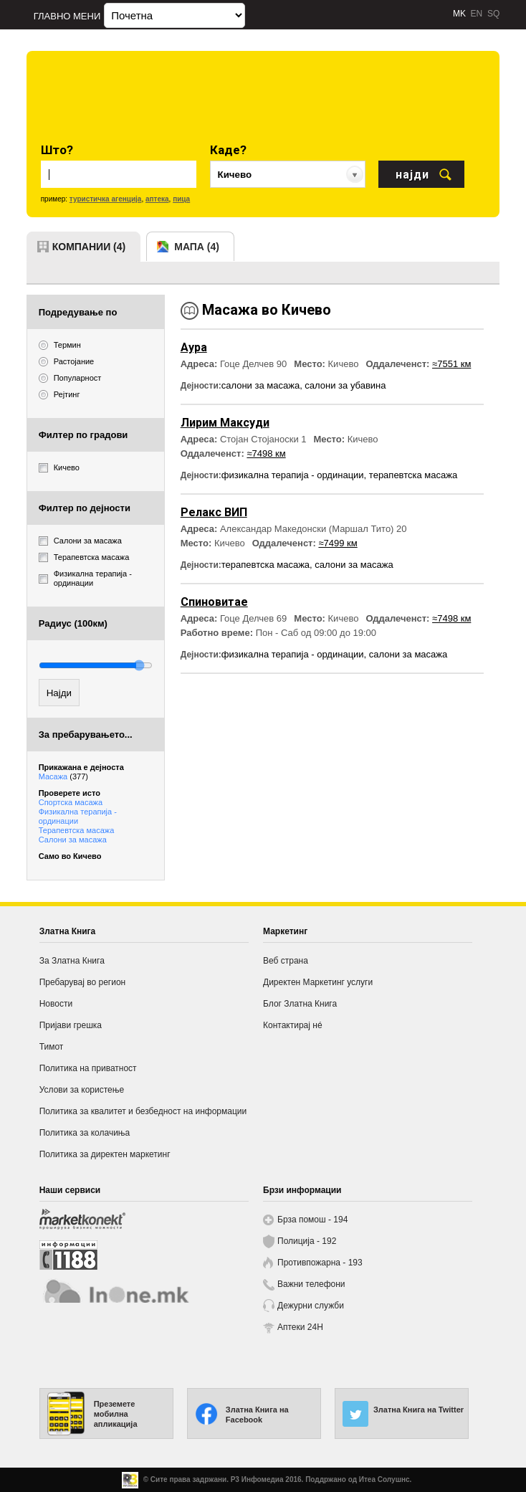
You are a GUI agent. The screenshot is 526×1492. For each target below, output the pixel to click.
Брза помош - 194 (312, 1220)
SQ (493, 14)
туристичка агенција (106, 199)
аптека (157, 199)
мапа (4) (196, 246)
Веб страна (285, 961)
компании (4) (89, 246)
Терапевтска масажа (77, 830)
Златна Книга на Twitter (418, 1409)
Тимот (51, 1047)
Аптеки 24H (300, 1327)
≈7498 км (266, 453)
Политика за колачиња (84, 1133)
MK (459, 14)
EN (477, 14)
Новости (55, 1004)
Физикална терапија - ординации (78, 816)
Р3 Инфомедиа (257, 1479)
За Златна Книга (72, 961)
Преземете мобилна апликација (116, 1414)
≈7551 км (451, 363)
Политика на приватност (88, 1068)
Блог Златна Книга (300, 1004)
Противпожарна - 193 (320, 1263)
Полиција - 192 (306, 1241)
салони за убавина (345, 385)
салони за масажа (260, 385)
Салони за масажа (73, 839)
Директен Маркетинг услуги (318, 982)
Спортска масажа (70, 802)
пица (181, 199)
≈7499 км (337, 543)
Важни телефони (311, 1284)
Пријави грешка (70, 1025)
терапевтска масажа (413, 475)
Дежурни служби (310, 1306)
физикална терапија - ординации (292, 475)
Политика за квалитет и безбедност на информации (143, 1111)
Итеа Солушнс (384, 1479)
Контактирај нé (292, 1025)
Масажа (63, 776)
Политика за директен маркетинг (105, 1154)
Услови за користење (81, 1090)
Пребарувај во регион (82, 982)
